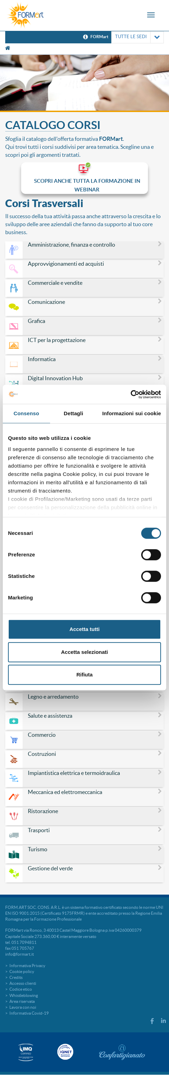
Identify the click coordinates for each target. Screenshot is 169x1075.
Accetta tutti (85, 629)
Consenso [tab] (26, 413)
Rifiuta (85, 674)
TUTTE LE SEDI (137, 37)
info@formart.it (19, 954)
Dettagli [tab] (73, 413)
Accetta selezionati (84, 652)
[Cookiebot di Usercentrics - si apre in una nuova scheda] (130, 394)
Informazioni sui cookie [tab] (131, 413)
